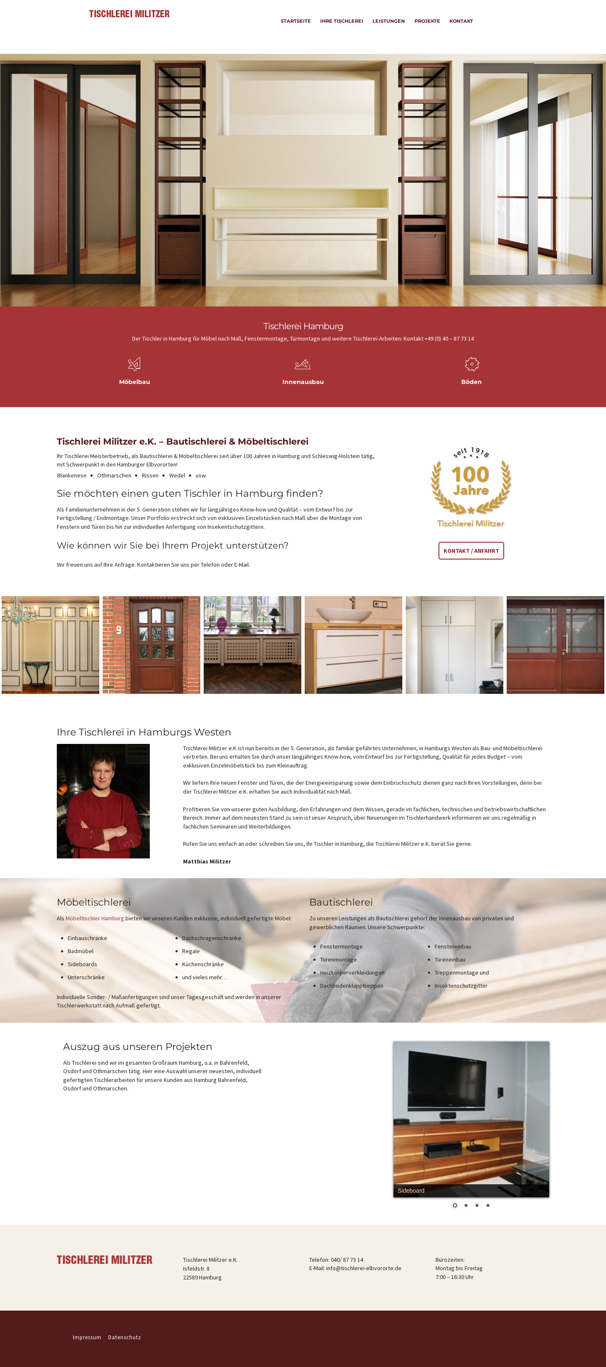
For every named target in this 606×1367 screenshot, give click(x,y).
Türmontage (305, 338)
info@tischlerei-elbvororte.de (363, 1268)
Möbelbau (134, 382)
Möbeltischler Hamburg (95, 918)
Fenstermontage (266, 338)
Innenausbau (303, 382)
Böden (471, 382)
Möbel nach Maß (221, 338)
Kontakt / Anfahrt (471, 550)
